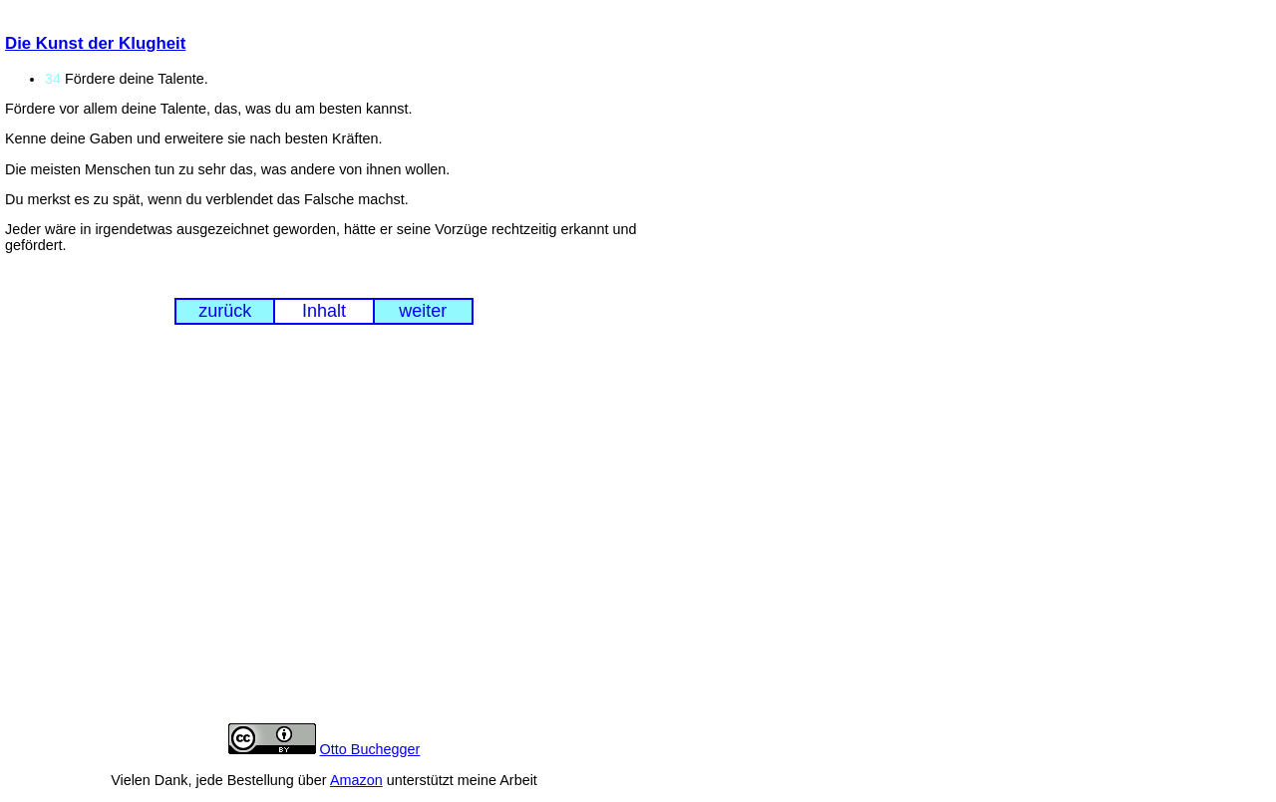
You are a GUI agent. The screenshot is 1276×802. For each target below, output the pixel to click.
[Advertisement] (324, 539)
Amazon (356, 780)
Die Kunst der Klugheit (95, 43)
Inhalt (324, 311)
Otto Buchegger (370, 749)
